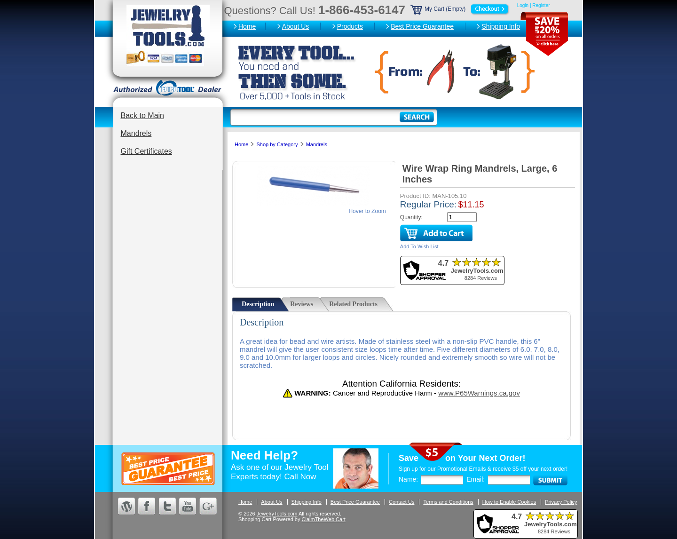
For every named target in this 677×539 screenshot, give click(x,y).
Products (350, 26)
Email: (475, 479)
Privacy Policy (561, 502)
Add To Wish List (419, 246)
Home (247, 26)
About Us (295, 26)
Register (541, 5)
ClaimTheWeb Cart (324, 519)
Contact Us (401, 502)
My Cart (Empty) (460, 9)
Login (522, 5)
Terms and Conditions (448, 502)
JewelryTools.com (277, 513)
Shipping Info (500, 26)
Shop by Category (277, 144)
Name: (408, 479)
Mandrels (136, 133)
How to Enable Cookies (509, 502)
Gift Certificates (146, 151)
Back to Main (142, 115)
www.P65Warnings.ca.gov (479, 393)
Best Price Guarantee (422, 26)
